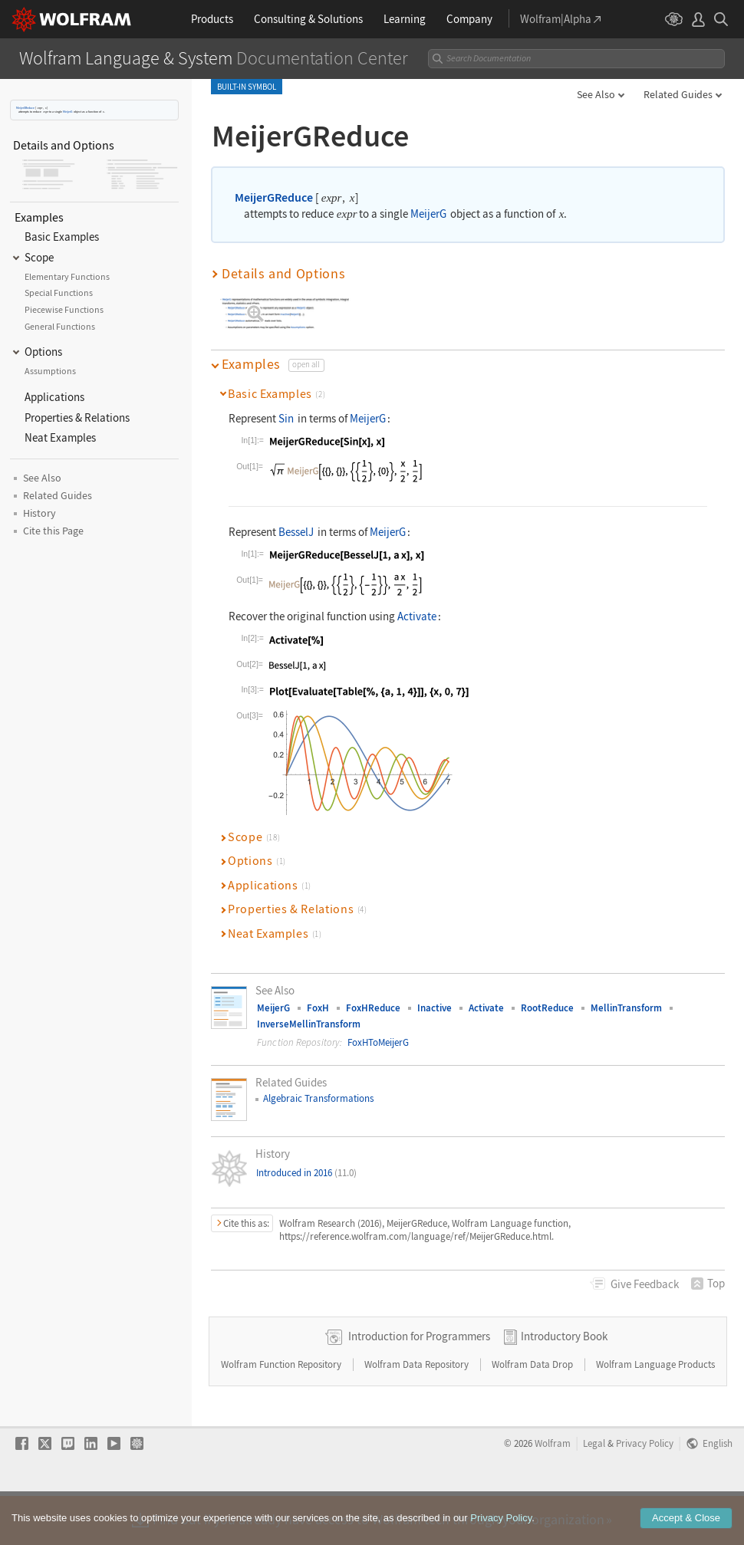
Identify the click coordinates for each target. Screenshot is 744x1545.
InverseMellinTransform (308, 1024)
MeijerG (67, 111)
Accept (686, 1531)
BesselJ (296, 531)
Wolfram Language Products (655, 1413)
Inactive (434, 1007)
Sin (286, 418)
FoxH (318, 1007)
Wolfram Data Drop (533, 1413)
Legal (594, 1492)
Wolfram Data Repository (417, 1413)
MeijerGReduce (25, 108)
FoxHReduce (373, 1007)
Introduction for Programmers (419, 1385)
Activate (416, 616)
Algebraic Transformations (318, 1098)
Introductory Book (564, 1385)
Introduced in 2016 (306, 1172)
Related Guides (678, 94)
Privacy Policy (644, 1492)
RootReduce (547, 1007)
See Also (596, 94)
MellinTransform (626, 1007)
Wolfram (553, 1492)
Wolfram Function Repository (282, 1413)
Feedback (645, 1284)
